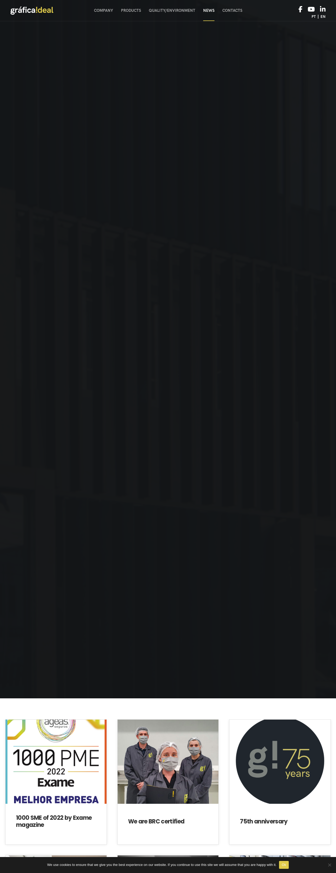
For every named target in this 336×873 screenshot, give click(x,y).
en (323, 16)
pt (314, 16)
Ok (284, 865)
